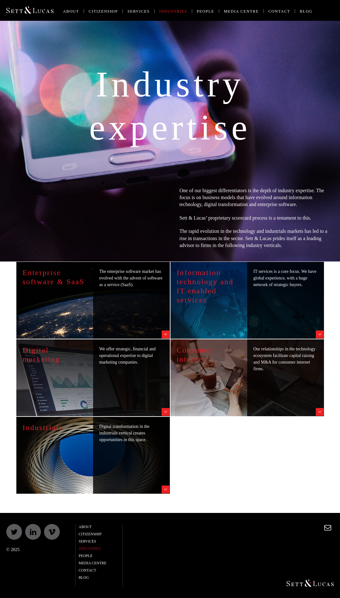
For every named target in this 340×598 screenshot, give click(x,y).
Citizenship (103, 11)
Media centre (241, 11)
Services (138, 11)
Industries (173, 11)
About (71, 11)
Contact (279, 11)
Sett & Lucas (29, 10)
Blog (306, 11)
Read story (166, 334)
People (205, 11)
